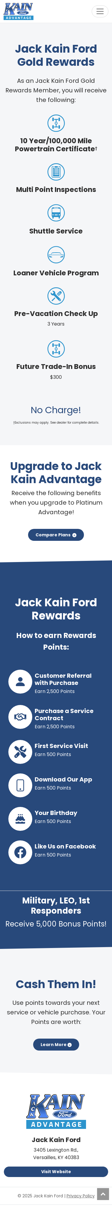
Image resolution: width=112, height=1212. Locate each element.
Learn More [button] (56, 1045)
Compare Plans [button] (56, 535)
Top (103, 1194)
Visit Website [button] (56, 1172)
